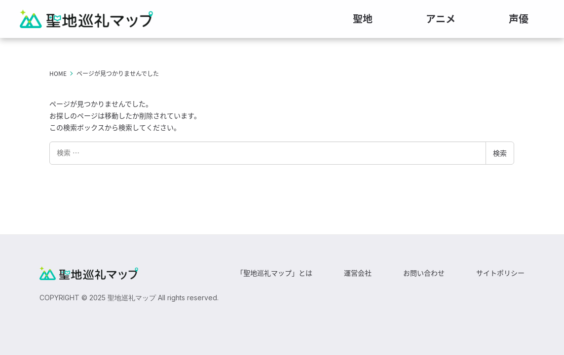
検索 (500, 156)
